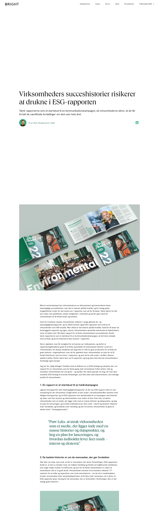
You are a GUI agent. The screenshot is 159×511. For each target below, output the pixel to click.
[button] (137, 122)
